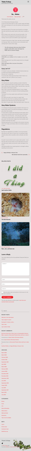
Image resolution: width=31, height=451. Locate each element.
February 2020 (5, 368)
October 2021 (4, 359)
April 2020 (4, 364)
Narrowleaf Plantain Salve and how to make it (19, 335)
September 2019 (5, 378)
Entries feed (4, 426)
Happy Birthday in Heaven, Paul (11, 152)
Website (4, 288)
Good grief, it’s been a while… (8, 322)
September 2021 (5, 361)
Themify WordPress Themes (15, 446)
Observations (4, 410)
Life (2, 188)
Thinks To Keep (4, 445)
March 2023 (4, 354)
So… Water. (15, 14)
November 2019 (5, 376)
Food (3, 403)
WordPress (8, 446)
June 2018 (4, 387)
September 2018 (5, 383)
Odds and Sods (17, 16)
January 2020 (4, 371)
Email (3, 284)
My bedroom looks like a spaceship (19, 154)
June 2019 (4, 380)
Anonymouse (10, 16)
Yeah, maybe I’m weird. (6, 319)
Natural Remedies (5, 408)
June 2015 (4, 394)
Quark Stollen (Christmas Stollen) (16, 337)
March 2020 (4, 366)
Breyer (3, 401)
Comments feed (5, 429)
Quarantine (4, 415)
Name (3, 279)
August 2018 (4, 385)
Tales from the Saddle (6, 417)
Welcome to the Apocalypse (8, 317)
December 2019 (5, 373)
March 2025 (4, 352)
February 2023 (5, 357)
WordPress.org (5, 431)
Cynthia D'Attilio (5, 345)
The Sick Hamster (6, 219)
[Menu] (28, 1)
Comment (4, 263)
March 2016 (4, 392)
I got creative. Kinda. (7, 190)
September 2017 (5, 390)
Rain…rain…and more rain (8, 248)
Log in (3, 424)
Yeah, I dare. (4, 324)
